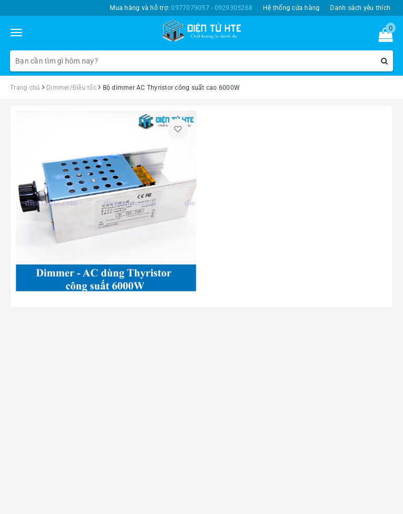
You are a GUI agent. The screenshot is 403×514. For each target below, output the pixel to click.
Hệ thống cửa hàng (291, 8)
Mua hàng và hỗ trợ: (181, 8)
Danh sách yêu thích (360, 8)
